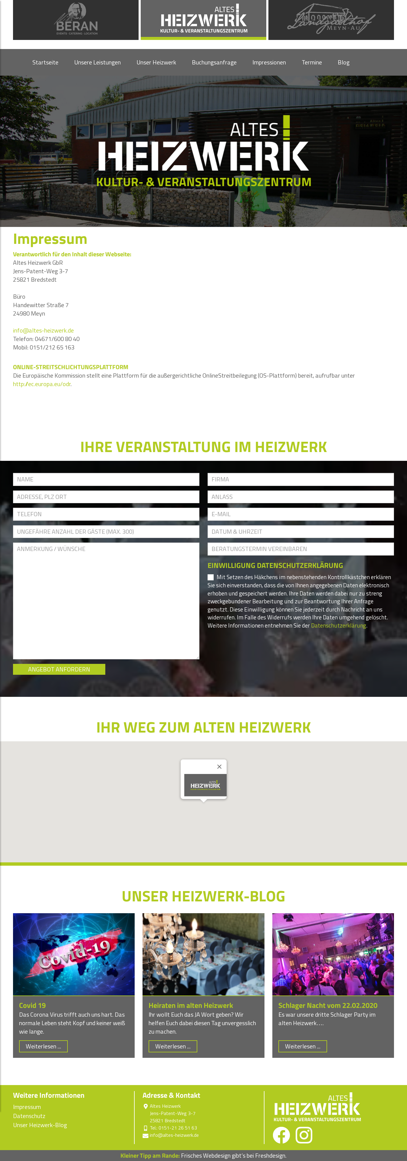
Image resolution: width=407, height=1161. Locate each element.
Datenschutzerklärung (338, 625)
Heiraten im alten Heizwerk (191, 1005)
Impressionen (269, 62)
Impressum (27, 1106)
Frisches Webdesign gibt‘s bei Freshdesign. (203, 1155)
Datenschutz (29, 1115)
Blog (344, 62)
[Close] (219, 766)
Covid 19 (32, 1005)
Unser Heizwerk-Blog (40, 1125)
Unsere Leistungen (97, 62)
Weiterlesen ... (43, 1046)
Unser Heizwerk (156, 62)
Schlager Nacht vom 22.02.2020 (327, 1005)
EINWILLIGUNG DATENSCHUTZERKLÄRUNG (275, 565)
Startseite (45, 62)
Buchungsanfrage (214, 62)
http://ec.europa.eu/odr (42, 384)
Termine (312, 62)
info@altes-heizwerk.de (43, 330)
